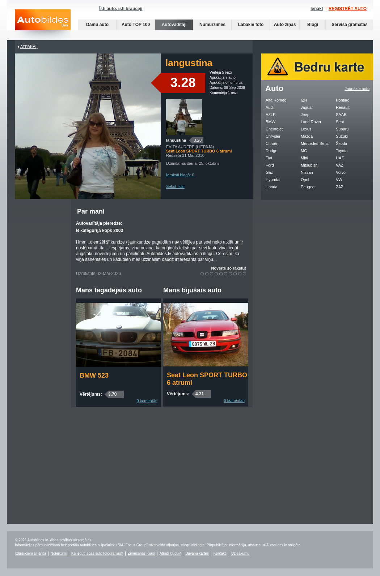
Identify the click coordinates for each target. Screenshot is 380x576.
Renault (343, 107)
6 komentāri (234, 400)
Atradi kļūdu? (170, 553)
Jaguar (307, 107)
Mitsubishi (309, 165)
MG (304, 151)
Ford (270, 165)
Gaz (269, 172)
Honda (271, 187)
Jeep (305, 114)
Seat (340, 122)
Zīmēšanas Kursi (141, 553)
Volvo (341, 172)
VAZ (339, 165)
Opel (305, 179)
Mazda (307, 136)
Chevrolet (274, 129)
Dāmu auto (97, 24)
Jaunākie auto (357, 88)
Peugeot (308, 187)
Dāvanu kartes (196, 553)
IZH (304, 100)
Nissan (307, 172)
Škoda (341, 143)
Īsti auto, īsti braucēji (120, 8)
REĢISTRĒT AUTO (348, 8)
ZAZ (339, 187)
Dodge (271, 151)
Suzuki (342, 136)
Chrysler (273, 136)
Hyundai (273, 179)
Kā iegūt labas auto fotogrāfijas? (97, 553)
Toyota (341, 151)
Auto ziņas (285, 24)
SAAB (341, 114)
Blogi (312, 24)
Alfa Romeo (276, 100)
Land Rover (311, 122)
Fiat (269, 158)
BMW (270, 122)
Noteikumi (59, 553)
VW (339, 179)
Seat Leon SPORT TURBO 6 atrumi (207, 378)
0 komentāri (147, 401)
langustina (176, 140)
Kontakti (220, 553)
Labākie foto (251, 24)
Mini (304, 158)
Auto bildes (43, 24)
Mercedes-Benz (315, 143)
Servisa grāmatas (349, 24)
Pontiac (342, 100)
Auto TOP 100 (136, 24)
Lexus (306, 129)
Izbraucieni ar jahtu (30, 553)
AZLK (271, 114)
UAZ (340, 158)
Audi (270, 107)
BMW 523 (94, 375)
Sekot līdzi (175, 186)
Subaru (342, 129)
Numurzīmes (212, 24)
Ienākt (317, 8)
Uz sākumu (240, 553)
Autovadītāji (174, 24)
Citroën (272, 143)
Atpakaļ (29, 46)
